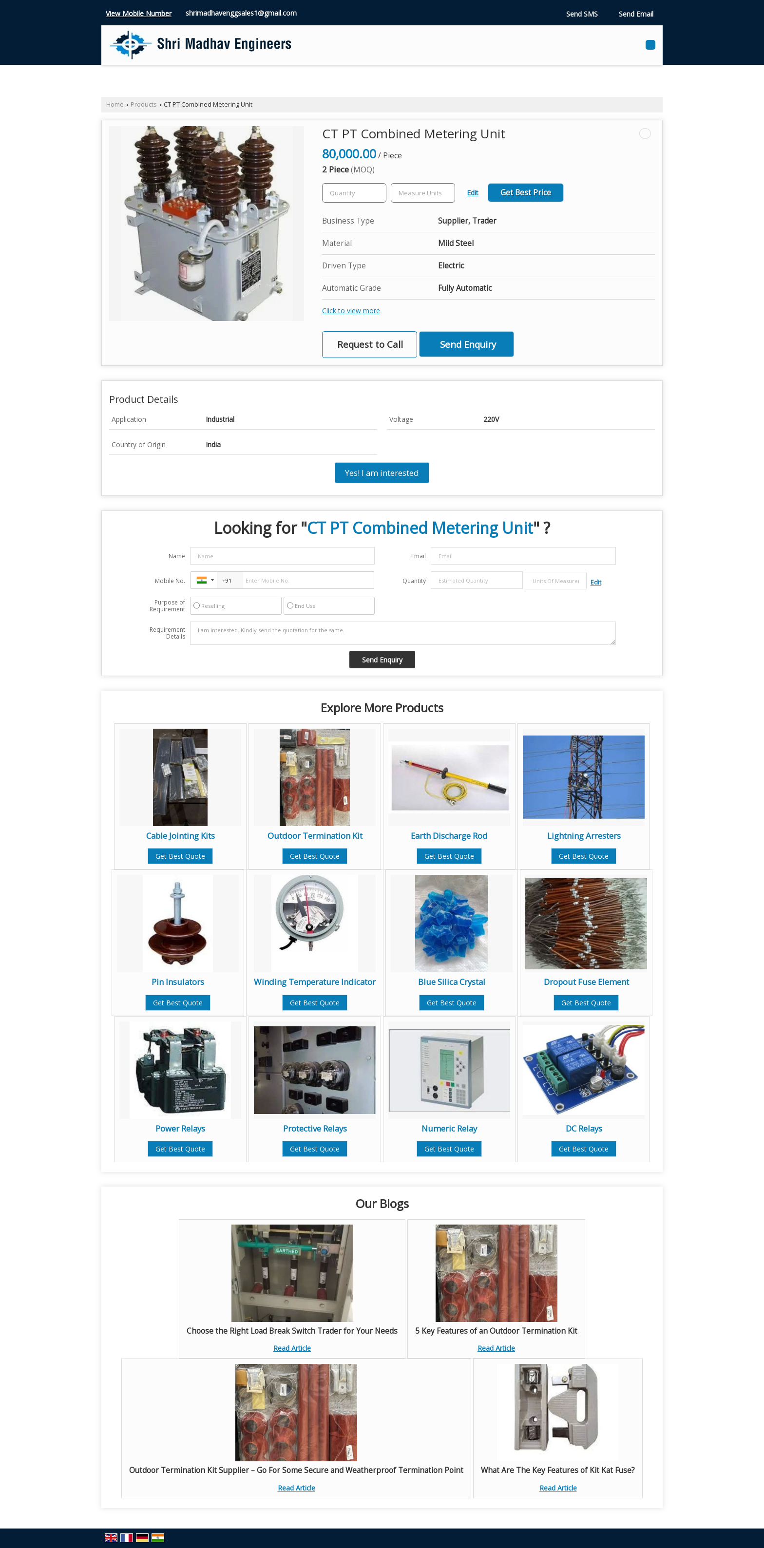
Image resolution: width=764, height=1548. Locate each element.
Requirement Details (167, 633)
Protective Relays (315, 1128)
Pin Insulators (178, 981)
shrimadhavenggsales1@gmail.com (241, 13)
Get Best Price (525, 193)
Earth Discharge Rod (449, 835)
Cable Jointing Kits (180, 835)
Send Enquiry (468, 344)
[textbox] (423, 193)
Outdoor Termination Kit (315, 835)
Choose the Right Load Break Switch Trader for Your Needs (292, 1331)
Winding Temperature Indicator (315, 981)
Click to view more (351, 310)
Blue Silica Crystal (451, 981)
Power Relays (180, 1128)
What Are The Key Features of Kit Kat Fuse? (558, 1470)
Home (115, 104)
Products (144, 104)
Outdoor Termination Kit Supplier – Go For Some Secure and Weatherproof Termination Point (296, 1470)
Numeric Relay (449, 1128)
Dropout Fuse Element (586, 981)
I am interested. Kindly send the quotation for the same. (403, 633)
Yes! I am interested (382, 472)
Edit (472, 192)
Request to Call (370, 344)
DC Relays (584, 1128)
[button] (139, 13)
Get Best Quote (180, 856)
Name (177, 556)
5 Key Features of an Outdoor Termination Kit (496, 1331)
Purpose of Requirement (167, 606)
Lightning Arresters (584, 835)
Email (418, 556)
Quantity (414, 581)
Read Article (292, 1348)
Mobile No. (170, 581)
